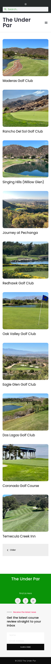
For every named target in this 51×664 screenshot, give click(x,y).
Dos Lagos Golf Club (19, 435)
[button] (46, 22)
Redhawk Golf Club (18, 283)
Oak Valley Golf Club (19, 334)
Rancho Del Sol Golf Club (23, 131)
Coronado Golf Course (21, 486)
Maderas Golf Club (18, 80)
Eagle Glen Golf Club (19, 384)
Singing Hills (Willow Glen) (23, 182)
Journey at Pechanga (20, 232)
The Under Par (17, 22)
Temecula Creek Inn (19, 536)
